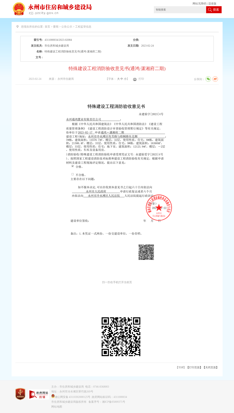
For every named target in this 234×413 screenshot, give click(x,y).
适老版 (212, 3)
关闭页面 (210, 367)
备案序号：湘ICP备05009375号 (106, 401)
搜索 (216, 9)
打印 (141, 78)
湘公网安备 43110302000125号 (71, 397)
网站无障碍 (199, 3)
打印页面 (194, 367)
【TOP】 (181, 367)
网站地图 (56, 406)
